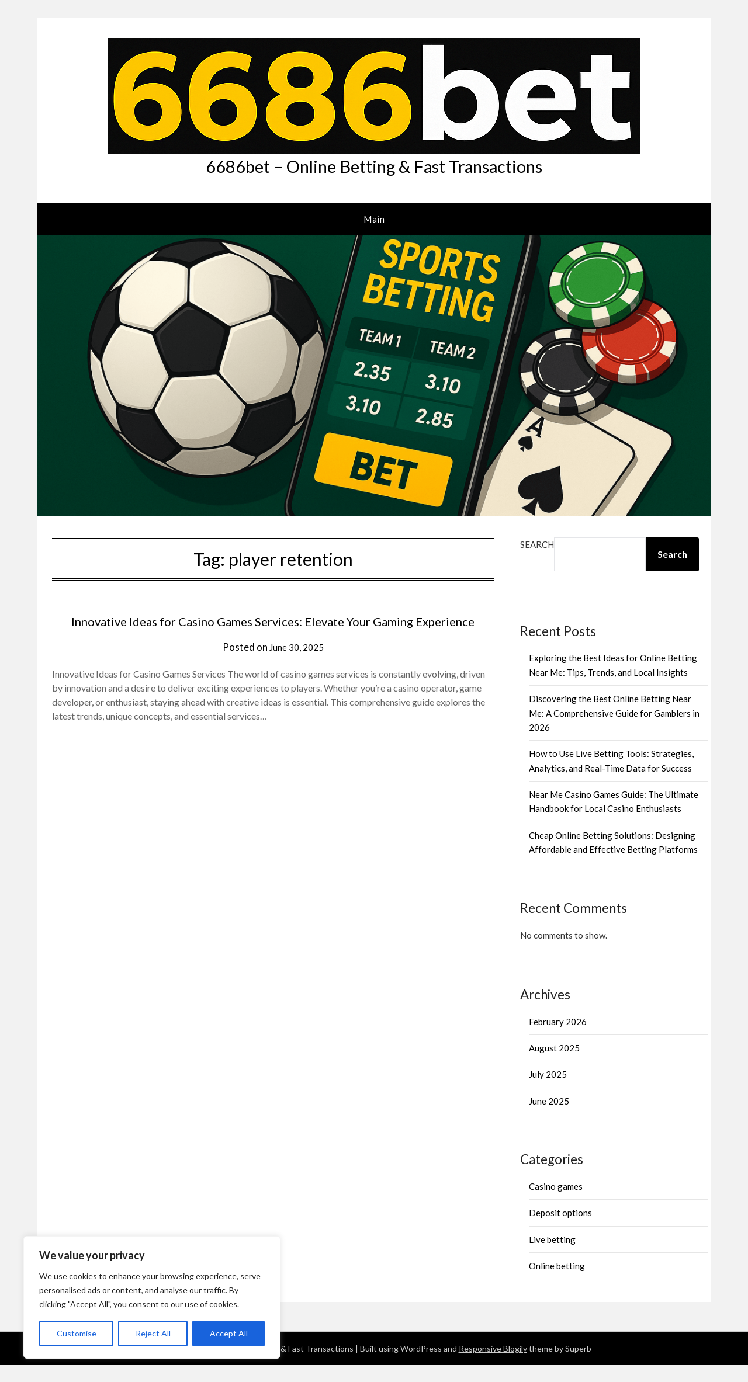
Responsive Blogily (493, 1365)
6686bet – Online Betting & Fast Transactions (374, 174)
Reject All (153, 1333)
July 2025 (548, 1091)
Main (374, 235)
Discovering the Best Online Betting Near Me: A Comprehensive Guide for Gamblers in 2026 (614, 729)
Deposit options (560, 1229)
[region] (151, 1297)
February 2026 (558, 1038)
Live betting (552, 1256)
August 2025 (554, 1065)
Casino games (556, 1202)
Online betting (557, 1282)
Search (537, 560)
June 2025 (549, 1117)
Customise (76, 1333)
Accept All (229, 1333)
